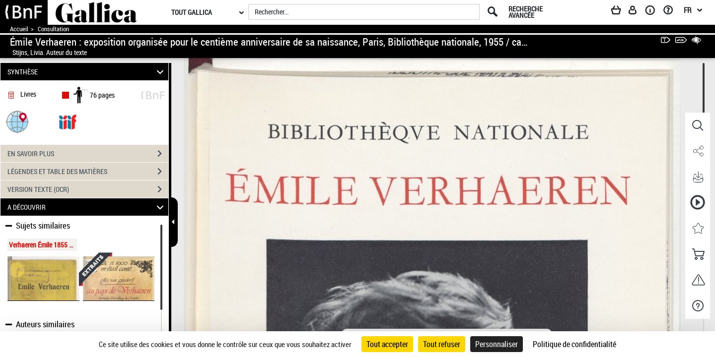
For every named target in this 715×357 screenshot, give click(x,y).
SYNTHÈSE (87, 71)
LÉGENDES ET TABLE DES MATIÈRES (87, 171)
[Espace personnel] (637, 11)
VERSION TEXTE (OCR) (87, 189)
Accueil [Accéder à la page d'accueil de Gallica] (19, 29)
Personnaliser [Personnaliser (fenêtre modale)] (496, 344)
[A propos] (653, 11)
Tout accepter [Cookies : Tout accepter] (387, 344)
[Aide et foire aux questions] (671, 11)
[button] (17, 121)
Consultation (53, 29)
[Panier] (621, 11)
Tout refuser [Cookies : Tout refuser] (441, 344)
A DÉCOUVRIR (87, 207)
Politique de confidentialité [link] (574, 344)
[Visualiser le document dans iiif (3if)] (67, 121)
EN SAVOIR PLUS (87, 154)
